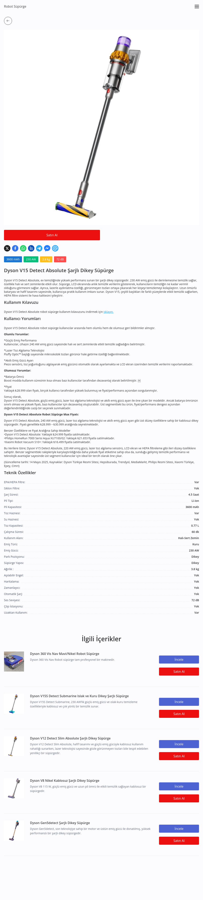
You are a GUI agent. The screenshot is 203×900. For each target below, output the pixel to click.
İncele (179, 659)
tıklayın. (109, 312)
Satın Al (52, 235)
